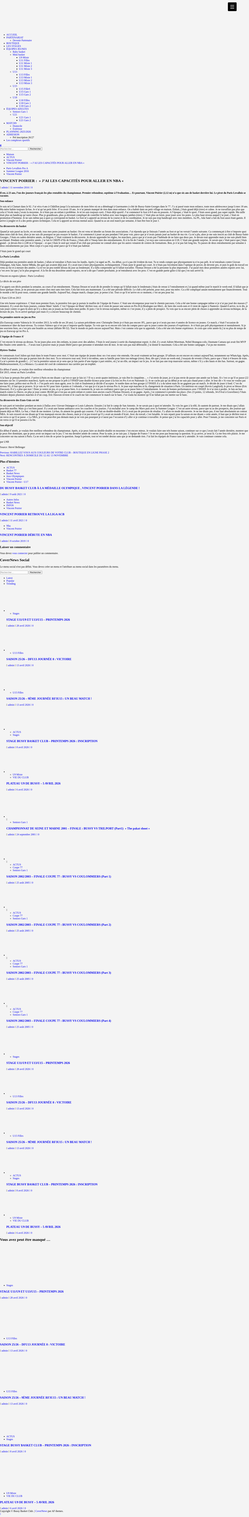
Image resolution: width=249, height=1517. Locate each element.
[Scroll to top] (0, 1514)
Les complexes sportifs (18, 140)
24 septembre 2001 (27, 834)
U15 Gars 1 (25, 91)
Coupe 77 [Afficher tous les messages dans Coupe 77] (18, 867)
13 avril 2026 (24, 665)
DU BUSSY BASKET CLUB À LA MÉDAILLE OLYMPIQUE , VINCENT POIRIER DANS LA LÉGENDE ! (70, 488)
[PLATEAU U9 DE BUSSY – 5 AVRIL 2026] (20, 771)
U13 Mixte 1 (25, 77)
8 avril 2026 (23, 747)
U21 (15, 114)
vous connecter (19, 553)
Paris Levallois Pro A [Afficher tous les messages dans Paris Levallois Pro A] (17, 168)
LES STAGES (13, 46)
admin (5, 187)
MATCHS (11, 123)
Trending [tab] (11, 583)
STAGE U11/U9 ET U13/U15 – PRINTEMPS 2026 (38, 619)
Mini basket (19, 54)
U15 (15, 86)
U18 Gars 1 (25, 103)
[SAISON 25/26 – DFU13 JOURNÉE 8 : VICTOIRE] (20, 650)
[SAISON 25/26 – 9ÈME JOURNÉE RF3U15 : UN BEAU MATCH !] (20, 689)
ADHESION (12, 134)
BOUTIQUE (12, 43)
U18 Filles (24, 100)
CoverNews (41, 1511)
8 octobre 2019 (18, 541)
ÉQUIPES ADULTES (17, 108)
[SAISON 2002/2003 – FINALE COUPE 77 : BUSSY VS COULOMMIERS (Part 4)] (18, 1003)
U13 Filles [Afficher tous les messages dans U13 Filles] (18, 653)
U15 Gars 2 (25, 94)
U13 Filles (24, 74)
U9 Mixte (24, 57)
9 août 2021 (16, 494)
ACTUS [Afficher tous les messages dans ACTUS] (10, 467)
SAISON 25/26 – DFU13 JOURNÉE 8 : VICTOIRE (38, 659)
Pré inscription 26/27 (23, 137)
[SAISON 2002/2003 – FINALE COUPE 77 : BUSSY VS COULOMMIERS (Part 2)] (18, 907)
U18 (15, 97)
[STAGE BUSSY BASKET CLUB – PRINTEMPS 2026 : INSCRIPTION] (20, 729)
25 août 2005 (23, 882)
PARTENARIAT (14, 37)
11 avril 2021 (17, 520)
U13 (15, 71)
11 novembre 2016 (20, 187)
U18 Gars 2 (25, 106)
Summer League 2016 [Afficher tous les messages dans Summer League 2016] (17, 171)
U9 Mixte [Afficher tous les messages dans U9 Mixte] (18, 774)
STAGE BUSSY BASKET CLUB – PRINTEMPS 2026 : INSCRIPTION (52, 741)
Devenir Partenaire (22, 40)
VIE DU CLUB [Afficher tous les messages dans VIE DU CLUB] (21, 777)
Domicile (17, 126)
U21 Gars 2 (25, 120)
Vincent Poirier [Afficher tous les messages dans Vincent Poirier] (14, 174)
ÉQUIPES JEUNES (16, 49)
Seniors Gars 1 (20, 111)
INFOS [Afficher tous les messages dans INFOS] (10, 505)
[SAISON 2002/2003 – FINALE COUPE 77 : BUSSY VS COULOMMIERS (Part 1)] (18, 859)
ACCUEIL (11, 34)
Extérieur (17, 128)
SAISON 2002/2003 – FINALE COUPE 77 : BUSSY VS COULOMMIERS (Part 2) (58, 924)
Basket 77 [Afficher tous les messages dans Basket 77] (11, 470)
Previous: (54, 452)
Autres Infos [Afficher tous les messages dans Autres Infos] (12, 499)
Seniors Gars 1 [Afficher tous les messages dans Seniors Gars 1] (20, 822)
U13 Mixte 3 (25, 83)
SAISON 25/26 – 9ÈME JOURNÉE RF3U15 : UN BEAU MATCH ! (49, 698)
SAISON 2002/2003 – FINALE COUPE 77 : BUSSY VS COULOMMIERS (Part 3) (58, 972)
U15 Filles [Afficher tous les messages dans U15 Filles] (18, 692)
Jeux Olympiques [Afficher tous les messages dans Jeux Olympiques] (15, 476)
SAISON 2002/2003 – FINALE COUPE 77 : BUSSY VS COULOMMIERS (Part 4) (58, 1020)
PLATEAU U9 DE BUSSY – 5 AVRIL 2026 (33, 783)
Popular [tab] (10, 580)
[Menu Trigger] (232, 6)
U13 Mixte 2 (25, 80)
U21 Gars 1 (25, 117)
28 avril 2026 (24, 625)
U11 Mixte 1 (25, 63)
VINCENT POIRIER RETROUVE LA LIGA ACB (32, 514)
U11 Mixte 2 (25, 66)
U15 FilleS (24, 89)
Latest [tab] (9, 578)
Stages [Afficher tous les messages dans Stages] (16, 613)
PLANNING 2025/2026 (18, 131)
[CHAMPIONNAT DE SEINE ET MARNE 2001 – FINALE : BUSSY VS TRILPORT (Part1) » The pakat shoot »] (18, 816)
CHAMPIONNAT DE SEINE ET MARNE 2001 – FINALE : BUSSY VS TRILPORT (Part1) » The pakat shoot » (78, 828)
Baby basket (19, 51)
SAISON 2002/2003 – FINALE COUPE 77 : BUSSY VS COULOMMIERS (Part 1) (58, 876)
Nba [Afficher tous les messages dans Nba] (8, 525)
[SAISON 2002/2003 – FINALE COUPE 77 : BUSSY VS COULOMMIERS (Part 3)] (18, 955)
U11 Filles (24, 60)
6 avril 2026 (23, 789)
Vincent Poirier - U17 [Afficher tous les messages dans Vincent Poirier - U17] (17, 482)
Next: (34, 455)
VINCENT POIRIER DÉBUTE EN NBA (26, 534)
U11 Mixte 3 (25, 69)
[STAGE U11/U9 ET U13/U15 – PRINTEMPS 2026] (20, 610)
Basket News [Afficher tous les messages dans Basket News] (13, 473)
